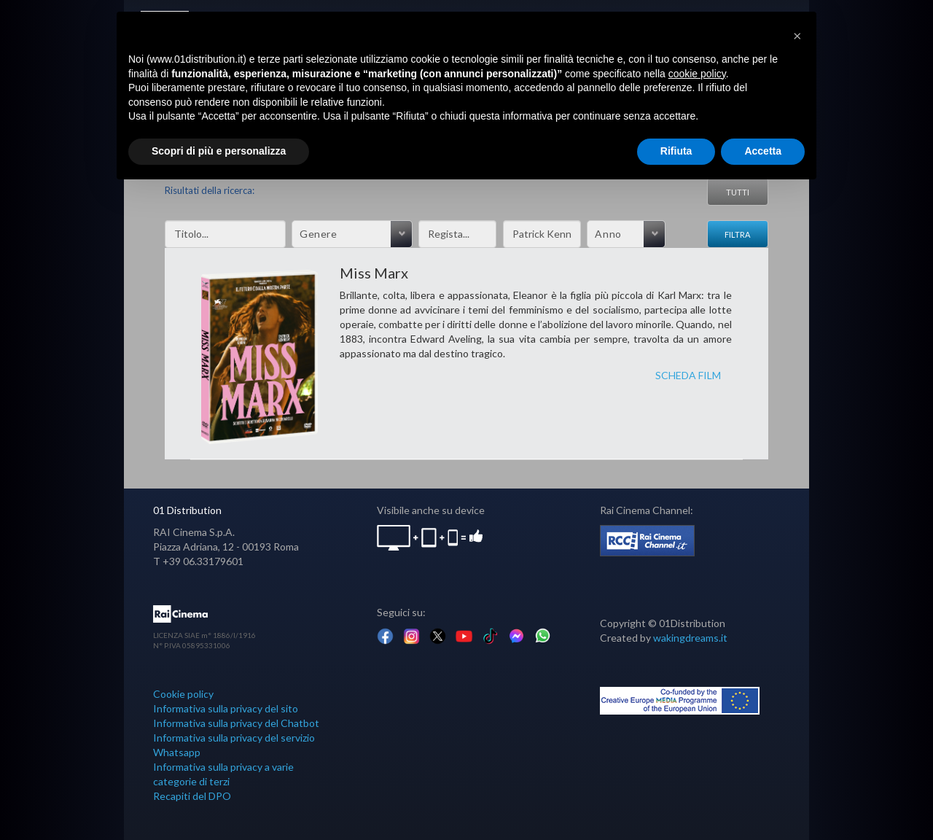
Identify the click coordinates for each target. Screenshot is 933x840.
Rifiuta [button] (676, 151)
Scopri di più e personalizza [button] (219, 151)
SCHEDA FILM (688, 375)
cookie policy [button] (697, 73)
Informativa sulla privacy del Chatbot (236, 723)
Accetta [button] (762, 151)
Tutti (737, 192)
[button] (797, 35)
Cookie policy (183, 694)
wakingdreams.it (690, 637)
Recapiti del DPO (192, 796)
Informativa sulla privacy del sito (225, 708)
